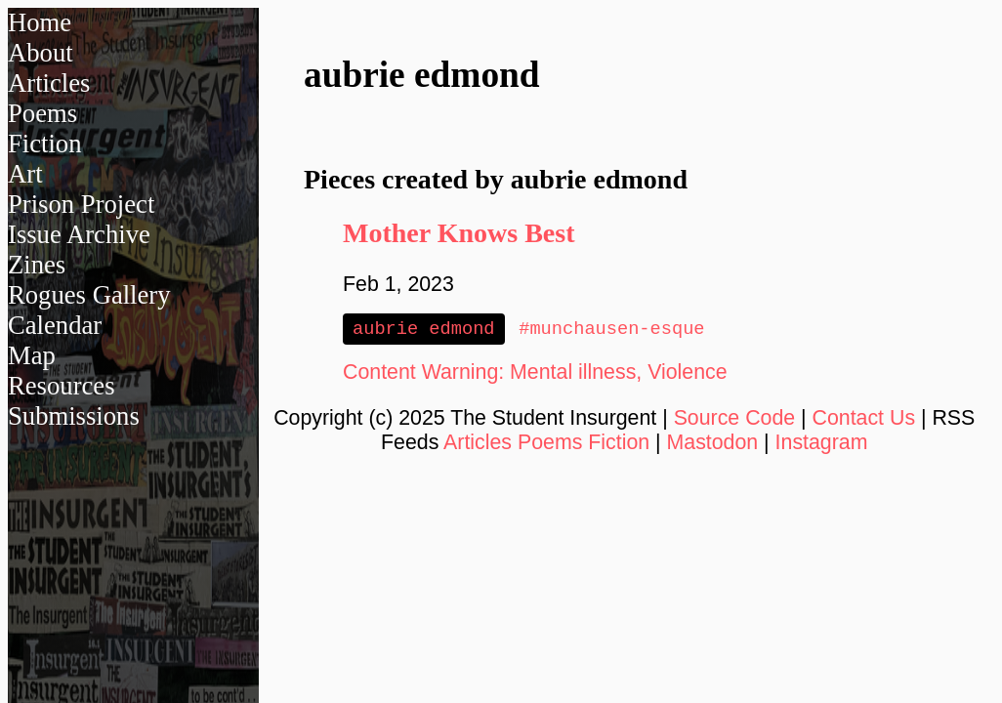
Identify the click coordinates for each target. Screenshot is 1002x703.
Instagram (821, 444)
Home (39, 22)
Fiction (45, 143)
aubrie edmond (424, 329)
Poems (42, 113)
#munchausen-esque (611, 329)
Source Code (735, 420)
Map (32, 355)
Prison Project (81, 204)
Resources (61, 385)
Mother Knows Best (458, 233)
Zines (36, 264)
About (40, 52)
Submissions (74, 416)
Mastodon (713, 444)
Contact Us (864, 420)
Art (25, 173)
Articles (49, 83)
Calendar (55, 325)
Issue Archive (79, 234)
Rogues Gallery (89, 295)
